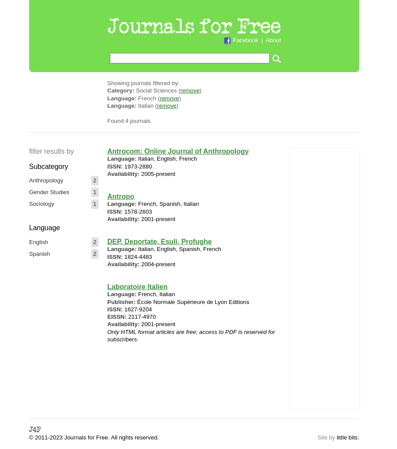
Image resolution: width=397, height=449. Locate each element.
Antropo (120, 196)
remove (189, 90)
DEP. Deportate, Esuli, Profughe (159, 241)
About (273, 40)
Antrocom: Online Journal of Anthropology (178, 151)
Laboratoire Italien (137, 287)
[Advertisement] (325, 278)
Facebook (245, 40)
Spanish (39, 254)
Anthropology (46, 180)
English (38, 242)
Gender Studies (49, 192)
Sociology (41, 204)
